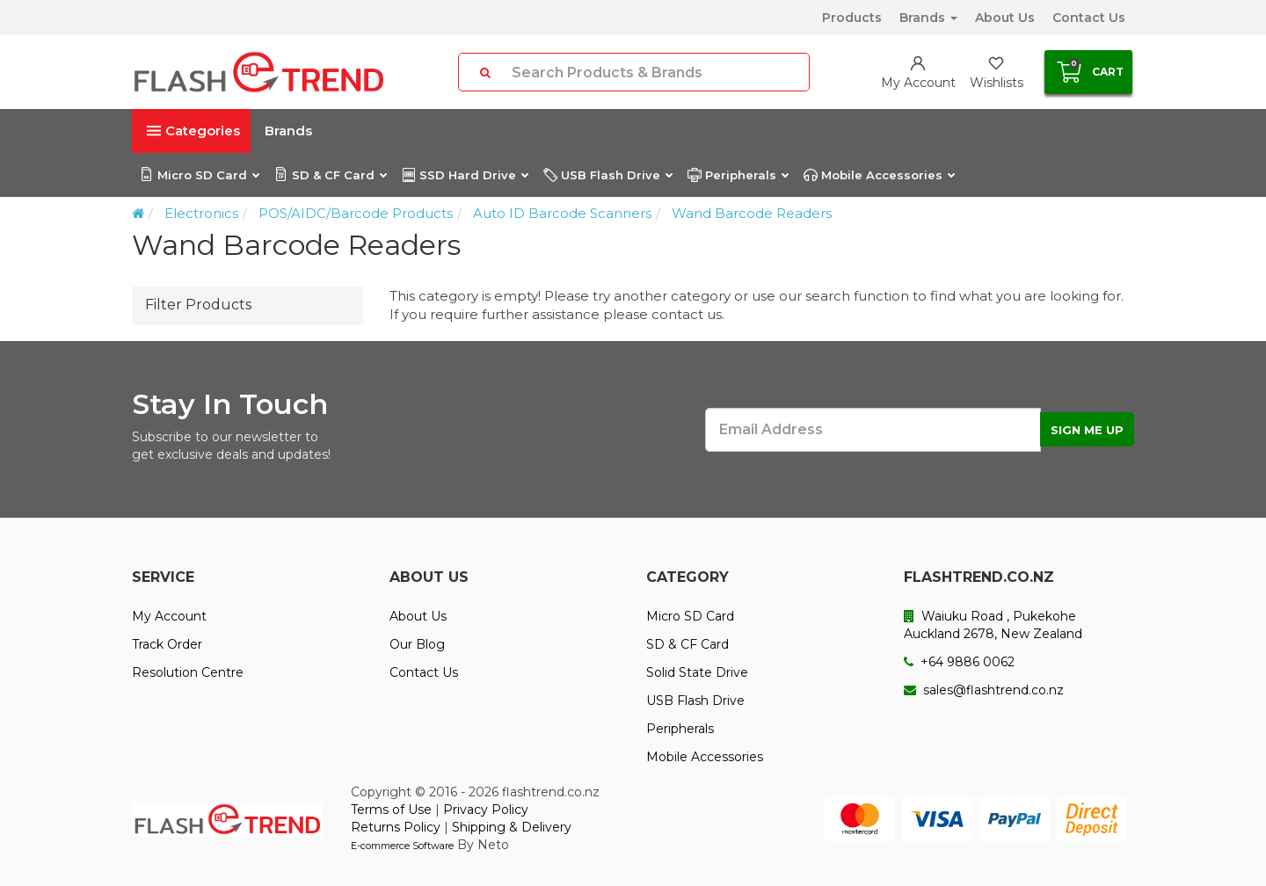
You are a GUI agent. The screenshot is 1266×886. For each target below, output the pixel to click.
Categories (193, 130)
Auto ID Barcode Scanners (562, 213)
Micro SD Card (199, 174)
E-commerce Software (402, 845)
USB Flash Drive (607, 174)
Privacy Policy (485, 809)
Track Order (167, 644)
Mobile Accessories (878, 174)
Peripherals (737, 174)
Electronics (201, 213)
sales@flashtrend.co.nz (984, 690)
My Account (169, 616)
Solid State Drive (697, 672)
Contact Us (1088, 17)
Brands (928, 17)
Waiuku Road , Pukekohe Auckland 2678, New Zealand (993, 625)
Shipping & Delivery (511, 827)
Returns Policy (395, 827)
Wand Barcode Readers (752, 213)
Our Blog (417, 644)
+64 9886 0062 (959, 662)
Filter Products (198, 304)
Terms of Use (391, 809)
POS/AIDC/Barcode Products (355, 213)
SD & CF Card (330, 174)
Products (852, 17)
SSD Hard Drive (464, 174)
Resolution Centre (188, 672)
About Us (1005, 17)
